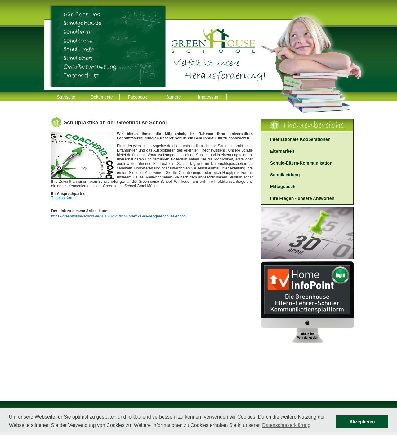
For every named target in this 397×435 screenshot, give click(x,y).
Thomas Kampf (63, 198)
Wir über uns (82, 15)
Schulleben (78, 58)
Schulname (78, 41)
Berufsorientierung (90, 67)
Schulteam (78, 32)
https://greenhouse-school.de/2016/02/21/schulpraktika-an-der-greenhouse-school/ (119, 216)
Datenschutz (81, 76)
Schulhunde (79, 50)
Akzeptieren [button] (362, 421)
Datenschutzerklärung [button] (286, 425)
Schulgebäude (83, 23)
